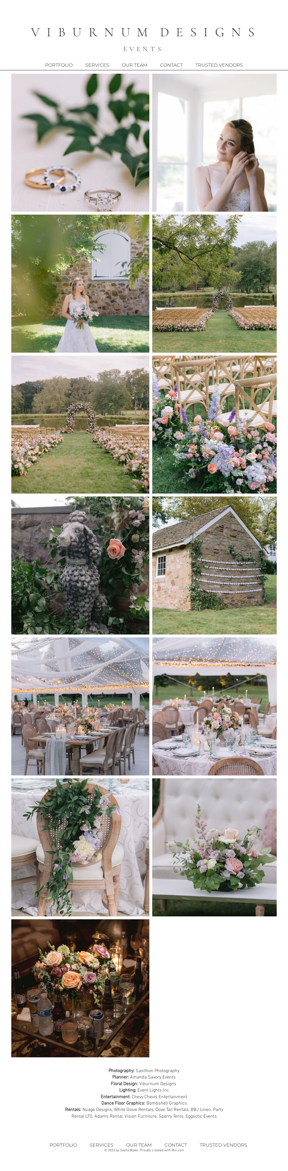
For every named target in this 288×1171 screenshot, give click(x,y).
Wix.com (177, 1150)
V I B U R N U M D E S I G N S (143, 32)
